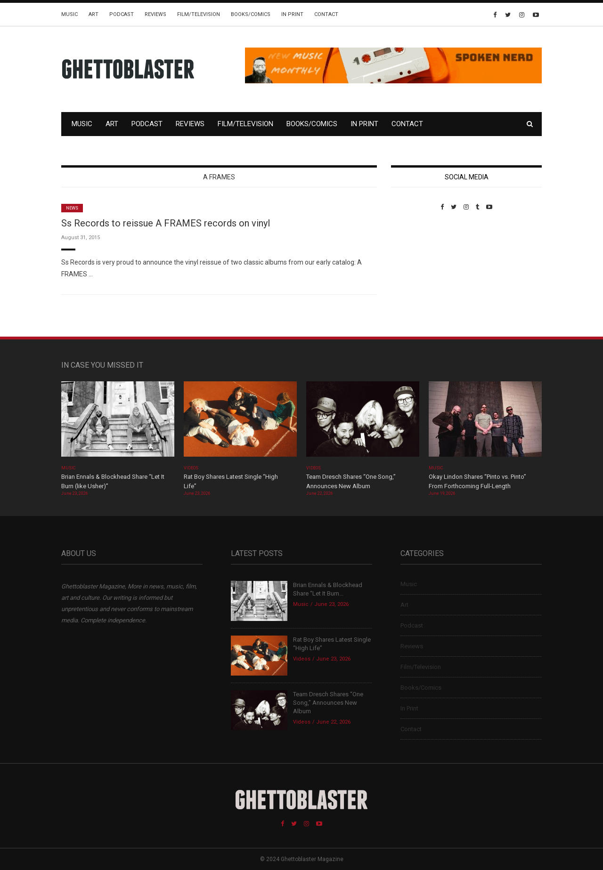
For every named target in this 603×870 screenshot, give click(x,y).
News (72, 208)
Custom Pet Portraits (418, 275)
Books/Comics (250, 14)
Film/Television (198, 14)
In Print (292, 14)
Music (69, 14)
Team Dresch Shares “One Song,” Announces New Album (328, 703)
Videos (191, 468)
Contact (326, 14)
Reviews (155, 14)
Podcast (121, 14)
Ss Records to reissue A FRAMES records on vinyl (165, 223)
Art (93, 14)
